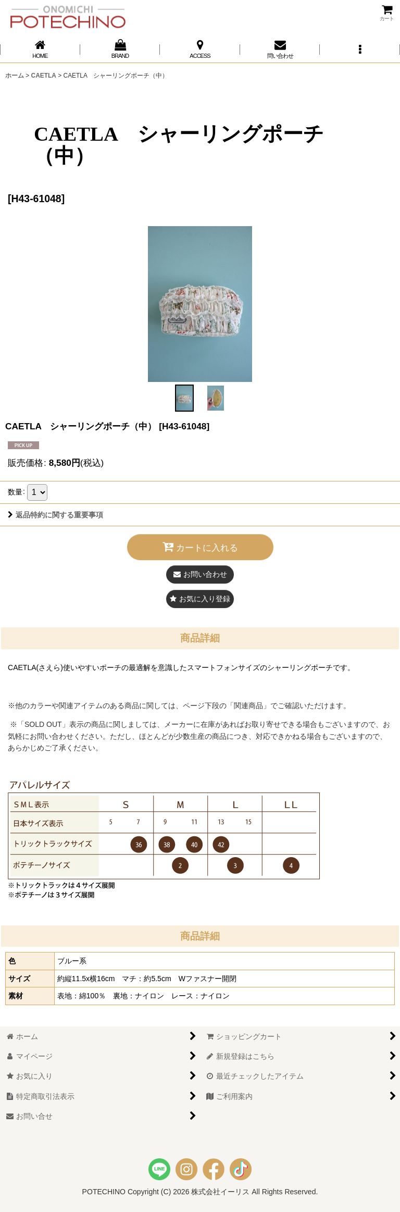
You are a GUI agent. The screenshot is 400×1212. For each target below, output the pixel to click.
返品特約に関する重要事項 (55, 515)
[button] (360, 49)
